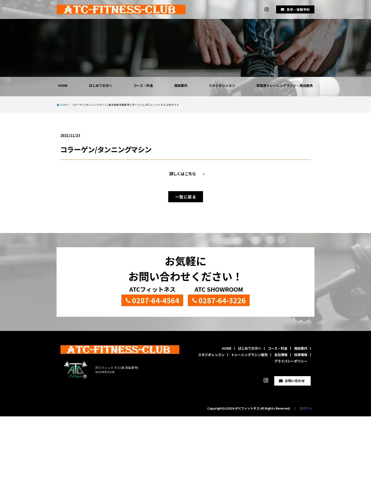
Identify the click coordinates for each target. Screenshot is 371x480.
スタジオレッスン (222, 85)
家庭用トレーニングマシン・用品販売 (284, 85)
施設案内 (180, 85)
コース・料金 (143, 85)
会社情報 (280, 354)
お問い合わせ (295, 380)
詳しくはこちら (182, 173)
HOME (63, 85)
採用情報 (300, 354)
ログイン (306, 408)
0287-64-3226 (222, 300)
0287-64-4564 (155, 300)
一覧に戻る (185, 197)
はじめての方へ (100, 85)
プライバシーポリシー (290, 361)
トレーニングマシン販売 (249, 354)
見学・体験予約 (298, 9)
